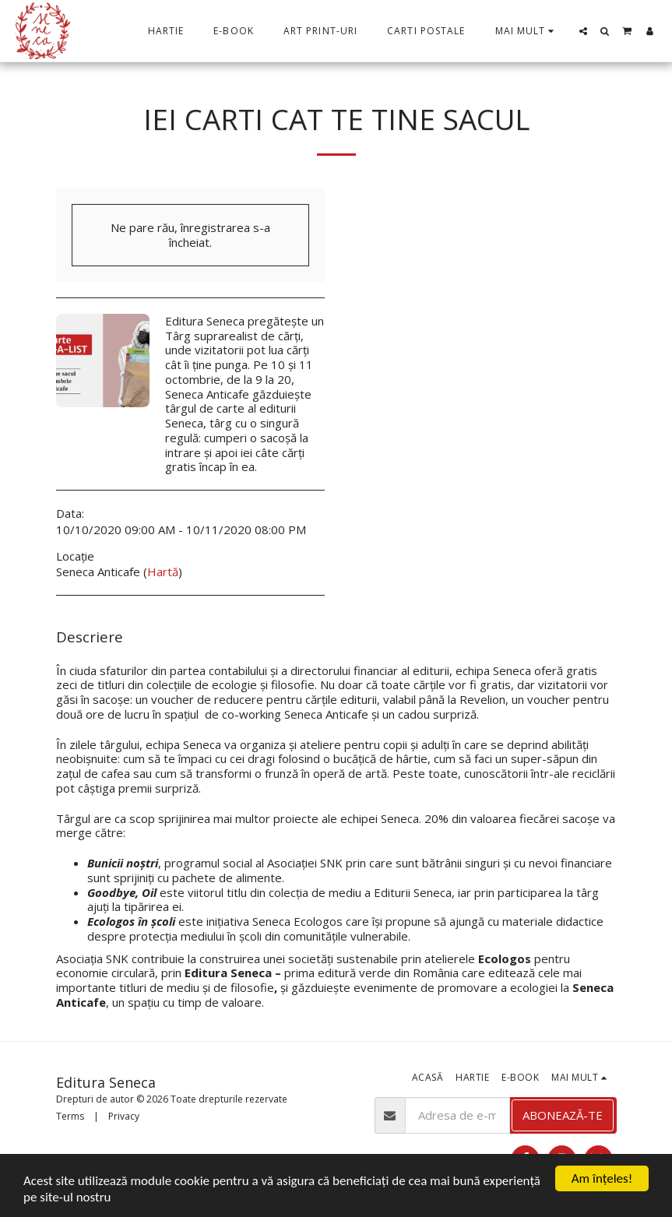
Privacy (123, 1116)
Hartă (162, 571)
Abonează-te (562, 1115)
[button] (583, 31)
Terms (70, 1116)
